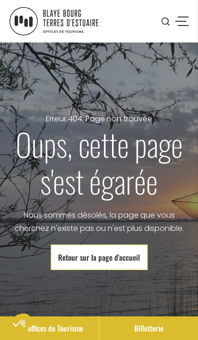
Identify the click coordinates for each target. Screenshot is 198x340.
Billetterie (149, 328)
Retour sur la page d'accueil (99, 257)
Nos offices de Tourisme (49, 328)
